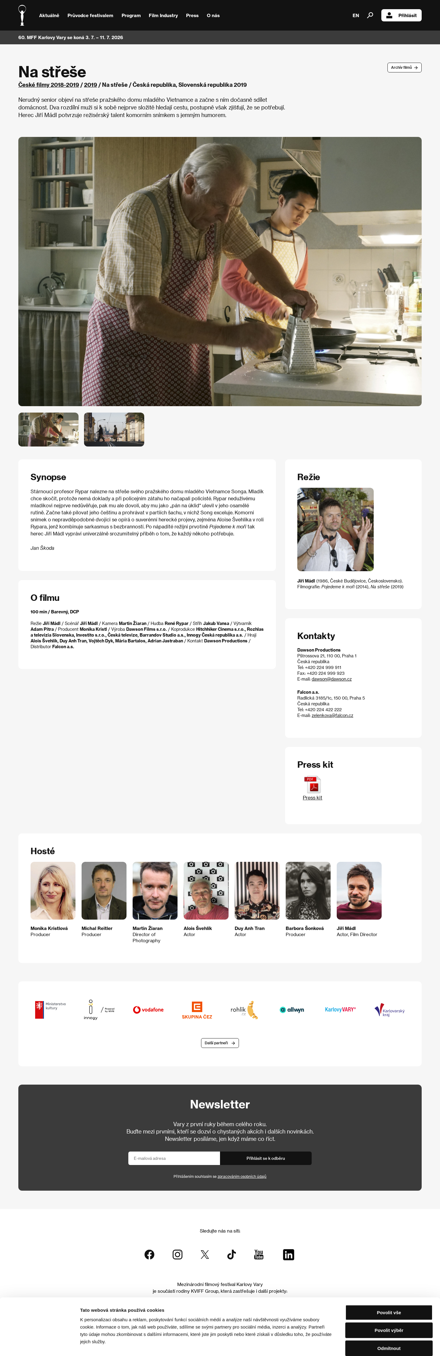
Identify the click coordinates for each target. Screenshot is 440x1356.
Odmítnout (389, 1317)
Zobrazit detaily (321, 1344)
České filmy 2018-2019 (48, 84)
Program (131, 15)
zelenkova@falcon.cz (332, 715)
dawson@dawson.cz (332, 679)
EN (356, 15)
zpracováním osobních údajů (242, 1176)
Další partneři (216, 1043)
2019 (90, 84)
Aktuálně (49, 15)
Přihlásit (401, 15)
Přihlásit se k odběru (266, 1158)
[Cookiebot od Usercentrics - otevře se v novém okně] (39, 1344)
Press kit (312, 794)
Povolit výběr (389, 1299)
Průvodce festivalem (90, 15)
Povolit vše (389, 1281)
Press (192, 15)
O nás (213, 15)
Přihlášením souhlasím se (220, 1176)
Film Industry (163, 15)
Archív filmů (401, 67)
